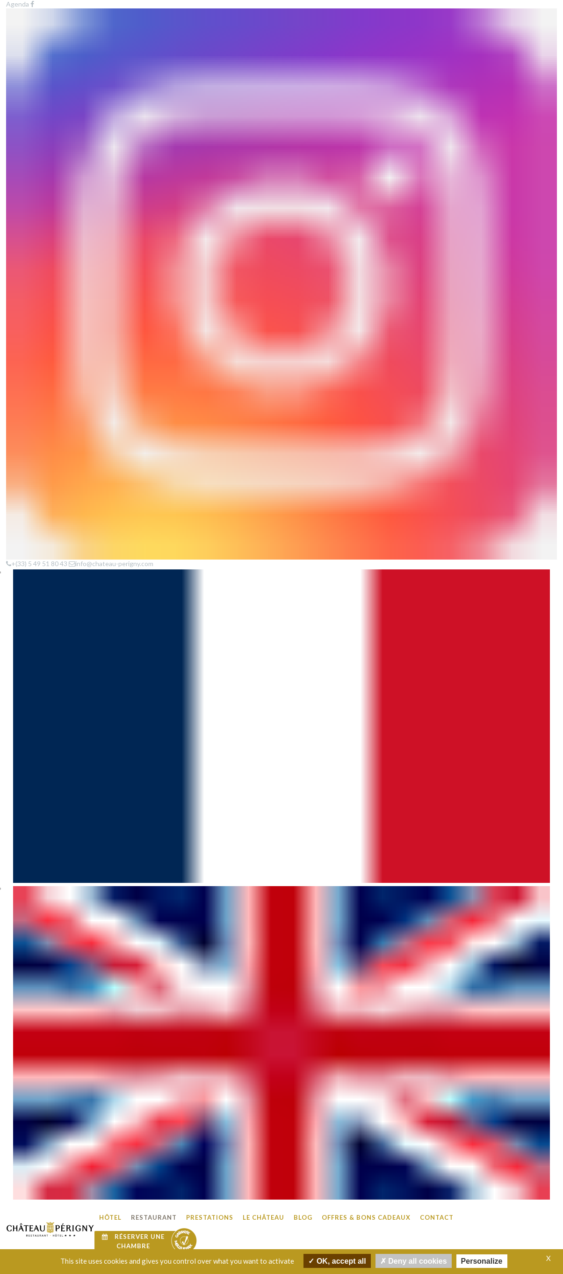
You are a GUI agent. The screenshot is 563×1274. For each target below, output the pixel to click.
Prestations (209, 33)
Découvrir (250, 510)
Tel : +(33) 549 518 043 (465, 1212)
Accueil (20, 248)
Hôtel (110, 33)
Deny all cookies (413, 1260)
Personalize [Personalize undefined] (482, 1261)
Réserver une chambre (133, 57)
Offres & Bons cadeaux (366, 33)
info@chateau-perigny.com (471, 1224)
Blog (303, 33)
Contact (437, 33)
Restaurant (154, 33)
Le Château (263, 33)
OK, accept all (337, 1260)
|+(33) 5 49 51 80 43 (295, 348)
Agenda (164, 1113)
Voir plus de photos (282, 1061)
